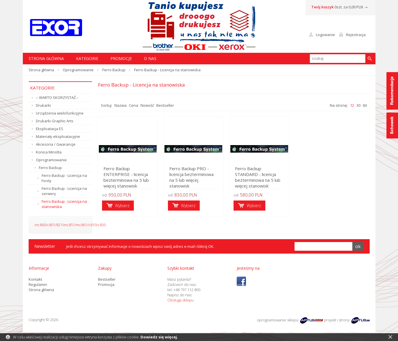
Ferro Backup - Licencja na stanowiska (64, 204)
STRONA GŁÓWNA (46, 58)
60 (365, 105)
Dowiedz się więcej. (159, 337)
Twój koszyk (322, 7)
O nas (150, 58)
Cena (133, 105)
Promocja (106, 284)
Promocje (121, 58)
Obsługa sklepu (180, 300)
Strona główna (41, 69)
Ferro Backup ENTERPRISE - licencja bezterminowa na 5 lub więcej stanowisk (126, 177)
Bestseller (165, 105)
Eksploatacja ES (49, 128)
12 (352, 105)
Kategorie (87, 58)
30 (358, 105)
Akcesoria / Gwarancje (55, 144)
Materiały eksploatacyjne (58, 136)
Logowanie (325, 34)
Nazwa (120, 105)
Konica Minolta (49, 152)
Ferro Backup (113, 69)
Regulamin (38, 284)
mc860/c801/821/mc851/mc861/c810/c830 (70, 224)
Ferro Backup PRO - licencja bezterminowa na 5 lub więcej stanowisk (198, 180)
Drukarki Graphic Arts (54, 120)
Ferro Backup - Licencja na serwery (64, 191)
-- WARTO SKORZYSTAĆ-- (57, 97)
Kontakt (35, 279)
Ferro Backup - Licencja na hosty (64, 178)
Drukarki (43, 105)
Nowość (147, 105)
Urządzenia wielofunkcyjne (60, 113)
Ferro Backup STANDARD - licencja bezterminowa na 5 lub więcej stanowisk (268, 180)
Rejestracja (356, 34)
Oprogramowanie (78, 69)
